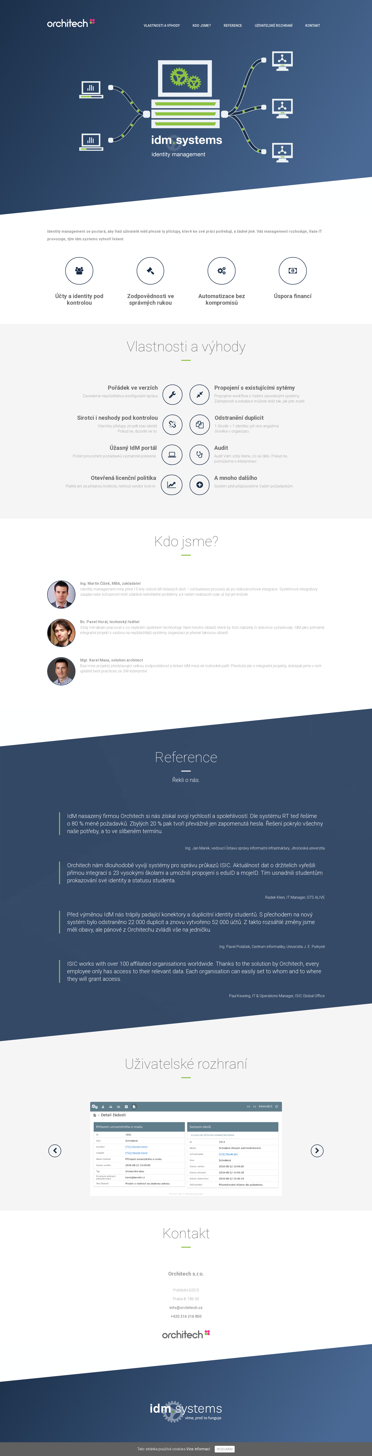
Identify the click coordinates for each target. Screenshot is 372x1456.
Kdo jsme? (202, 25)
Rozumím (225, 1449)
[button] (54, 1150)
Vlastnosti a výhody (162, 25)
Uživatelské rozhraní (274, 25)
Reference (233, 25)
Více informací (198, 1449)
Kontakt (312, 25)
